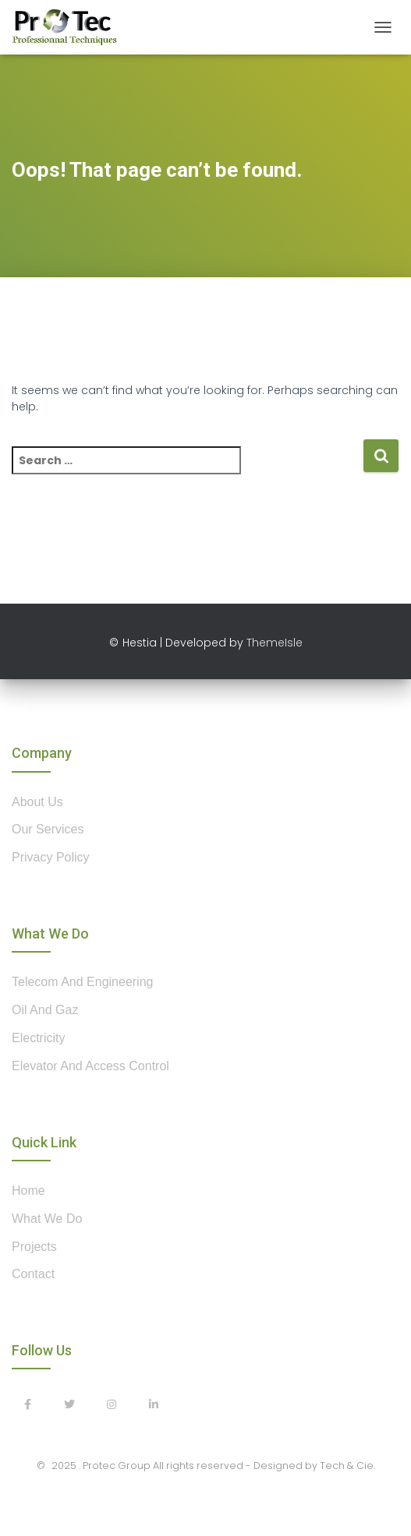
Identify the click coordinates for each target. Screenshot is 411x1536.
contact (33, 1274)
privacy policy (51, 857)
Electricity (38, 1038)
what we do (47, 1218)
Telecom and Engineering (82, 981)
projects (34, 1246)
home (28, 1190)
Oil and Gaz (45, 1009)
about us (37, 802)
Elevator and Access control (90, 1066)
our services (47, 829)
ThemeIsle (274, 642)
